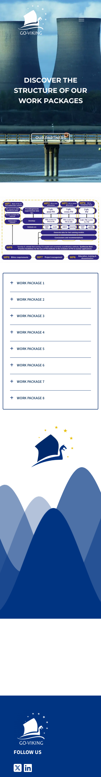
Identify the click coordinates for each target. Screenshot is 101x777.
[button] (81, 19)
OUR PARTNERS (50, 138)
